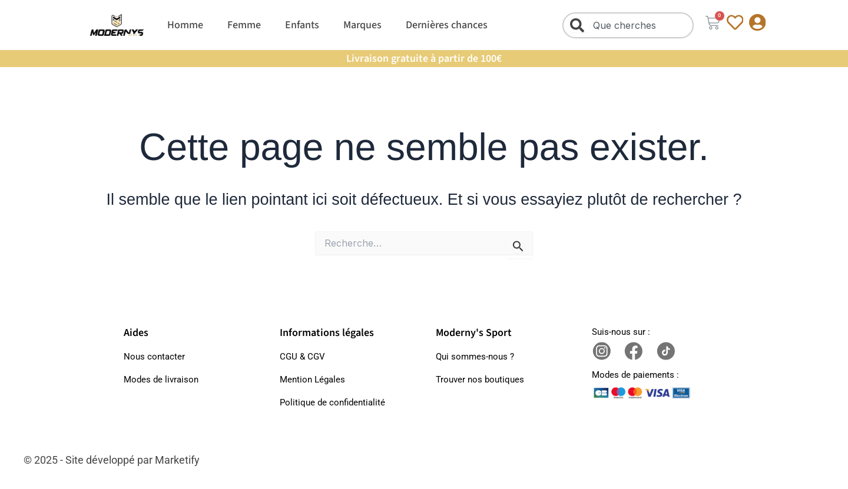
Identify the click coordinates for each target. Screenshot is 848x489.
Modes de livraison (161, 379)
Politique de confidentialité (332, 402)
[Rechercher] (579, 25)
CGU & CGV (302, 356)
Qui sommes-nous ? (475, 356)
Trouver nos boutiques (480, 379)
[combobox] (627, 25)
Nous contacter (154, 356)
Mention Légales (312, 379)
